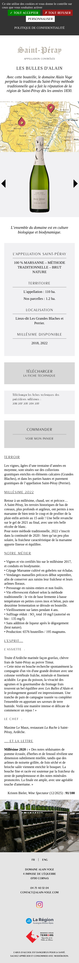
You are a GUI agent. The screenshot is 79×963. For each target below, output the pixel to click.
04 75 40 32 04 (39, 888)
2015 (26, 403)
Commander (39, 429)
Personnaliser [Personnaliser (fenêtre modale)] (40, 19)
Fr (33, 859)
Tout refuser (58, 13)
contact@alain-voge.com (39, 892)
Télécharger (39, 373)
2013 (37, 403)
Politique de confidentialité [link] (39, 27)
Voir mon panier (39, 438)
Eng (45, 859)
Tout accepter (24, 13)
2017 (20, 403)
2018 (15, 403)
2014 (31, 403)
